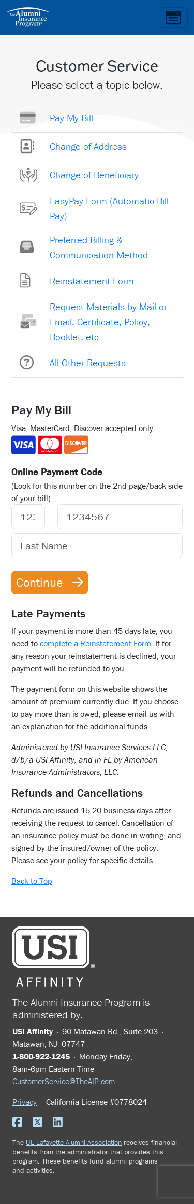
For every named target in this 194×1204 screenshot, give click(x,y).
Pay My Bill (71, 118)
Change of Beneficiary (94, 175)
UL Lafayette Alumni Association (74, 1142)
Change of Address (88, 146)
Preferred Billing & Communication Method (99, 247)
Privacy (24, 1102)
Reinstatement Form (92, 280)
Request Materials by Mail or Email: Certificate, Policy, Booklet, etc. (108, 321)
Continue (49, 582)
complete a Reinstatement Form (95, 643)
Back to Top (31, 881)
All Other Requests (88, 362)
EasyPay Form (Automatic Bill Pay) (109, 208)
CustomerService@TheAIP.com (63, 1081)
